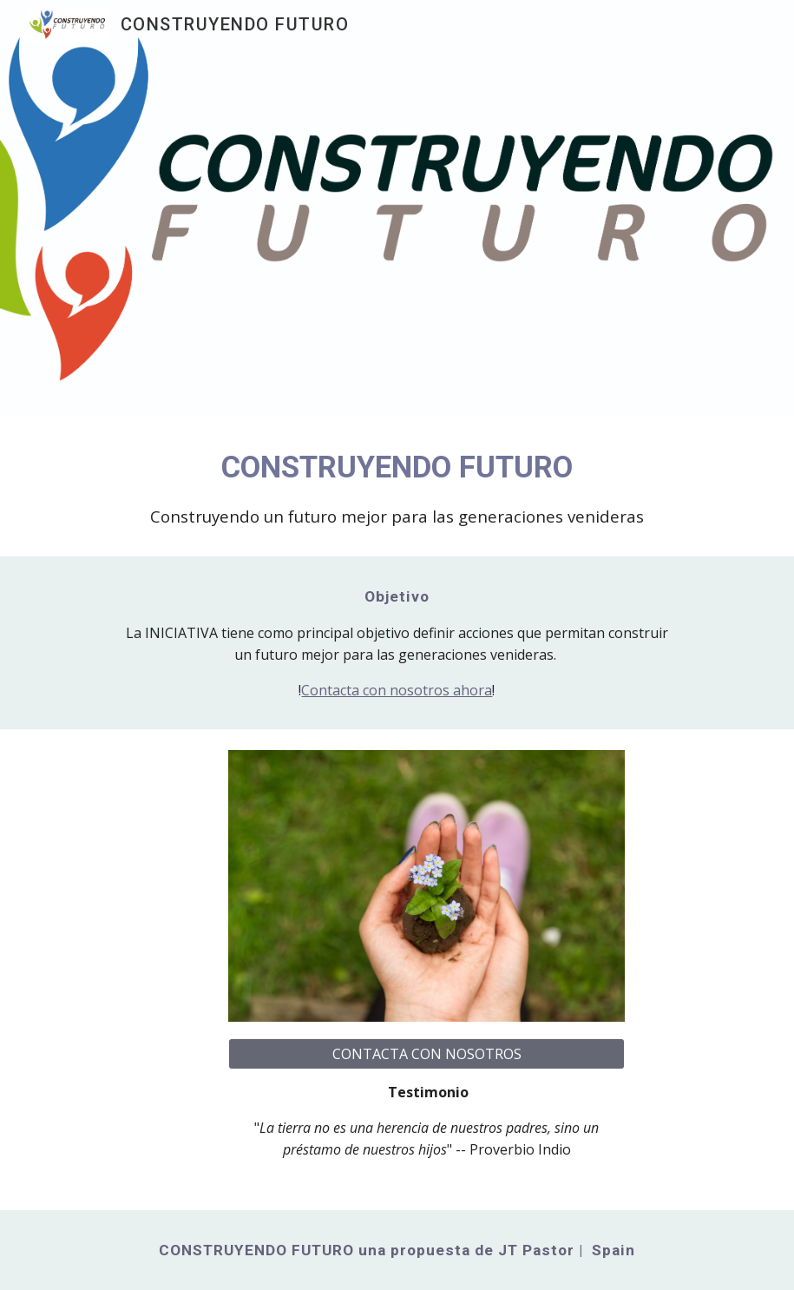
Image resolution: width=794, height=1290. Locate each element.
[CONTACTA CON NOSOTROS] (426, 1053)
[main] (397, 487)
